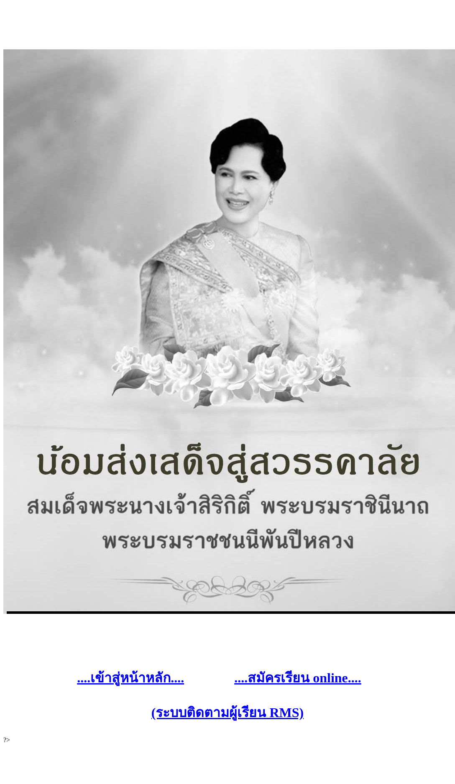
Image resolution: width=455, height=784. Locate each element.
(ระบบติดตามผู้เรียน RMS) (227, 712)
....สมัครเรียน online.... (297, 677)
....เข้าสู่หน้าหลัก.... (130, 677)
